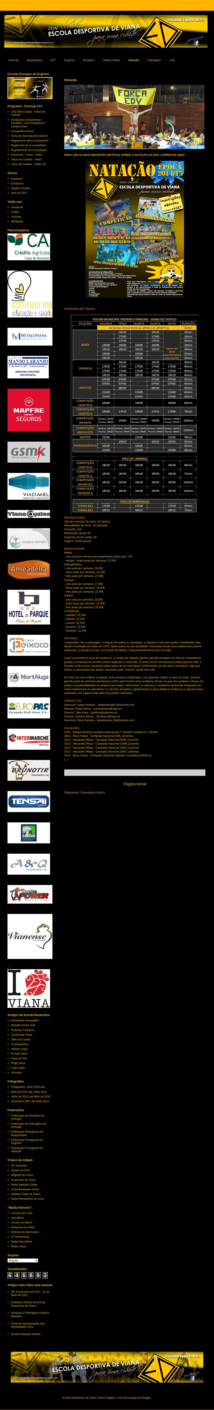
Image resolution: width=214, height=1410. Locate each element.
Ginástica (88, 60)
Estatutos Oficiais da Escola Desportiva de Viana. (28, 1304)
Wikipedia (17, 221)
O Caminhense (20, 1236)
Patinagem (154, 60)
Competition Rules (22, 131)
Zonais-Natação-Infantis (25, 1334)
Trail (172, 60)
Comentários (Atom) (92, 792)
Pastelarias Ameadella (25, 1020)
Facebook (17, 207)
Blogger (146, 1397)
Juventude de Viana (23, 1179)
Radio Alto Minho (21, 1241)
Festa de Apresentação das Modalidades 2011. (28, 1325)
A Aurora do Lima (21, 1213)
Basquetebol (34, 60)
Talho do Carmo (21, 1039)
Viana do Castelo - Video (26, 159)
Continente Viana (21, 1034)
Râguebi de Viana (22, 1175)
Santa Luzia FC (20, 1170)
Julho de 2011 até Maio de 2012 (31, 1096)
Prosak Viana (19, 1053)
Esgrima (69, 60)
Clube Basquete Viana (25, 1189)
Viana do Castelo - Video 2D (28, 164)
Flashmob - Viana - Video (26, 154)
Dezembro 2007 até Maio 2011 (30, 1101)
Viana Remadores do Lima (27, 1198)
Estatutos (16, 178)
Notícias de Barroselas (25, 1232)
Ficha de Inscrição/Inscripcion (29, 135)
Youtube (16, 216)
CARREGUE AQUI (172, 154)
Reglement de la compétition (28, 145)
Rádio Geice (18, 1246)
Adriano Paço (19, 1048)
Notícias (14, 60)
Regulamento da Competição (29, 150)
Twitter (15, 212)
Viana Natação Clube (24, 1184)
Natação (133, 60)
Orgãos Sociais (20, 188)
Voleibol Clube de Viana (25, 1194)
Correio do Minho (21, 1222)
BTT (53, 60)
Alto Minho (17, 1217)
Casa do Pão (19, 1058)
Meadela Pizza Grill (23, 1025)
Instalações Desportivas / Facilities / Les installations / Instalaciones (28, 123)
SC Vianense (19, 1165)
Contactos (17, 183)
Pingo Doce (18, 1063)
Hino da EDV (19, 192)
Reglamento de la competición (29, 140)
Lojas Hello (18, 1067)
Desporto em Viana (23, 1227)
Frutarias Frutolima (22, 1030)
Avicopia (16, 1072)
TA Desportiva (19, 1044)
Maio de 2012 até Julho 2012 (29, 1091)
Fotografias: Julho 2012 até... (29, 1086)
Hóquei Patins (111, 60)
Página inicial (134, 784)
